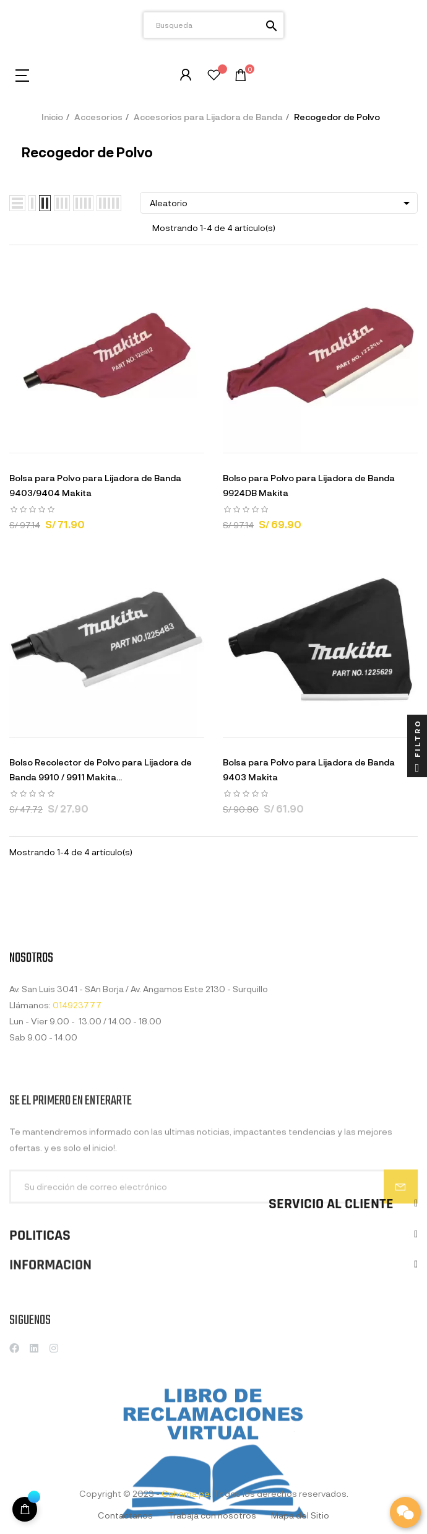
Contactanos (125, 1515)
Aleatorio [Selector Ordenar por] (282, 203)
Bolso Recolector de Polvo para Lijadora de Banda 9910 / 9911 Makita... (100, 769)
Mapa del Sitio (300, 1515)
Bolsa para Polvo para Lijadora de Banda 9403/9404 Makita (95, 485)
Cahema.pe (186, 1493)
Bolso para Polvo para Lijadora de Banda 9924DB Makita (309, 485)
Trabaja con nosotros (212, 1515)
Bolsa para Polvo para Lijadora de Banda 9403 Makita (309, 769)
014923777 (77, 1086)
